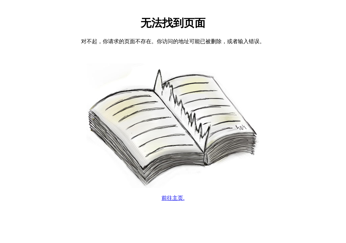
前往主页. (173, 198)
